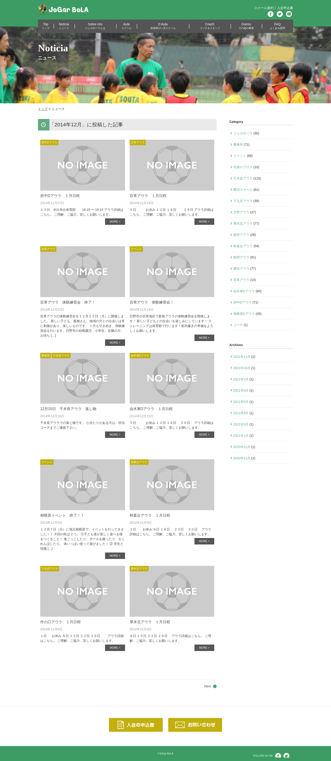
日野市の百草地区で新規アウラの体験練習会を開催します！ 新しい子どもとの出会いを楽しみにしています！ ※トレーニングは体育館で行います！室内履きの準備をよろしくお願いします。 (171, 323)
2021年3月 (241, 424)
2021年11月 (242, 357)
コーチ (238, 325)
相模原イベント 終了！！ (62, 515)
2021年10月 (242, 368)
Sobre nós (95, 26)
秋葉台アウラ (139, 462)
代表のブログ (243, 167)
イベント (136, 249)
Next (207, 686)
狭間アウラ (241, 257)
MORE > (115, 221)
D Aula (163, 26)
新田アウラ (241, 235)
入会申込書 (285, 8)
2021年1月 (241, 435)
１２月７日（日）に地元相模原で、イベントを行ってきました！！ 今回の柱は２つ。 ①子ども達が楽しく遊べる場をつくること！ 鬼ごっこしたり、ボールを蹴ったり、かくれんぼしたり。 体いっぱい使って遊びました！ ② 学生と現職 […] (82, 538)
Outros (246, 26)
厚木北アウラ (139, 568)
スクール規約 (264, 8)
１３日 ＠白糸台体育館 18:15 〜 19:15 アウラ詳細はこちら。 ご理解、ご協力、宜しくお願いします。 (81, 212)
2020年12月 (242, 447)
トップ (43, 109)
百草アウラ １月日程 (148, 196)
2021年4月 (241, 413)
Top (45, 26)
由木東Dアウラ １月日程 (151, 409)
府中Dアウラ (49, 142)
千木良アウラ (61, 355)
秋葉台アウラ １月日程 (150, 515)
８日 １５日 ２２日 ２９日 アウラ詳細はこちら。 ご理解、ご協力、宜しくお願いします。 (170, 638)
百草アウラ (138, 142)
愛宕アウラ (241, 268)
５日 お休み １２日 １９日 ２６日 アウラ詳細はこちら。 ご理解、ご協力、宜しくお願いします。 (172, 212)
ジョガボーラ (243, 133)
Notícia (64, 26)
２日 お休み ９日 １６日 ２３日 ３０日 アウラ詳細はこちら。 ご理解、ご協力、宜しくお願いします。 (170, 531)
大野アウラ (241, 212)
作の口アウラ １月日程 (60, 622)
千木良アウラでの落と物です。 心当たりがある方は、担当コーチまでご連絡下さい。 (82, 425)
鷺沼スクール (243, 189)
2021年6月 (241, 390)
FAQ (277, 26)
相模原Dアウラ (244, 313)
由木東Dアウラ (140, 355)
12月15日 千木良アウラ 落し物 (68, 409)
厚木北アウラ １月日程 (150, 622)
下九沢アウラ (49, 568)
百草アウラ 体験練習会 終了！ (67, 302)
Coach (210, 26)
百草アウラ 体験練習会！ (152, 302)
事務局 (45, 355)
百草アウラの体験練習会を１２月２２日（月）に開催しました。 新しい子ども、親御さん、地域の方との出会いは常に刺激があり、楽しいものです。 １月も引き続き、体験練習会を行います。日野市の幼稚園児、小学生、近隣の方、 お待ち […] (82, 325)
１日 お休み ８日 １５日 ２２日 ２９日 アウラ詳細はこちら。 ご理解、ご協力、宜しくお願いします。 (82, 638)
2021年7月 (241, 379)
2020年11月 (242, 458)
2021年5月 (241, 402)
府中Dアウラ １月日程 (60, 196)
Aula (126, 26)
